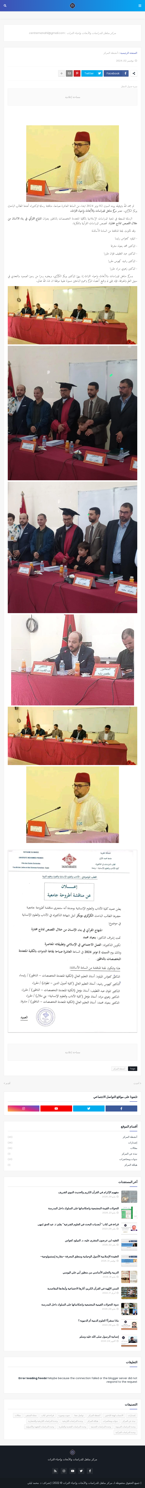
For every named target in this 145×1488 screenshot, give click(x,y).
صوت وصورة (64, 1415)
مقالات (72, 1148)
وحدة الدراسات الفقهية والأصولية (40, 1426)
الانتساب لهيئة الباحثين (114, 1415)
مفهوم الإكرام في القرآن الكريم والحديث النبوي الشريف (88, 1192)
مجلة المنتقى (31, 1415)
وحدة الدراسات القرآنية (125, 1432)
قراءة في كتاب (47, 1415)
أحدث (136, 1083)
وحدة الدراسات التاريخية (72, 1421)
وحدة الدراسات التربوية (125, 1426)
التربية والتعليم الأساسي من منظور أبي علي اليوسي (91, 1272)
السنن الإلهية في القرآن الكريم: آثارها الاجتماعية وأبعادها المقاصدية (83, 1288)
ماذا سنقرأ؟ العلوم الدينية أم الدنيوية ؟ (98, 1320)
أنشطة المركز (110, 53)
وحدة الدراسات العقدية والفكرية (72, 1426)
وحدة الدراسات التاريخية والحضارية (43, 1421)
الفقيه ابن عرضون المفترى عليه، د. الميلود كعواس (92, 1240)
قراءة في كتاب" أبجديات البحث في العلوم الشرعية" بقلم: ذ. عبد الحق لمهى (78, 1224)
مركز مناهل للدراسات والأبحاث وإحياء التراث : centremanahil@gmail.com (72, 33)
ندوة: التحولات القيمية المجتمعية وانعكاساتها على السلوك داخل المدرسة (80, 1304)
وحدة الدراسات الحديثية (101, 1426)
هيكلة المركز (72, 1165)
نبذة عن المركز (72, 1154)
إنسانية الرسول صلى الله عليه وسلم (99, 1337)
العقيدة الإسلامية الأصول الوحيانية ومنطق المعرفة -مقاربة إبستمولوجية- (79, 1256)
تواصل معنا (79, 1415)
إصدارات (72, 1143)
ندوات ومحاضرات (72, 1159)
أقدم (8, 1083)
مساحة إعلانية (72, 97)
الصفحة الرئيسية (128, 53)
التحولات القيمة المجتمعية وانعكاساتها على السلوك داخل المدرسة (83, 1208)
